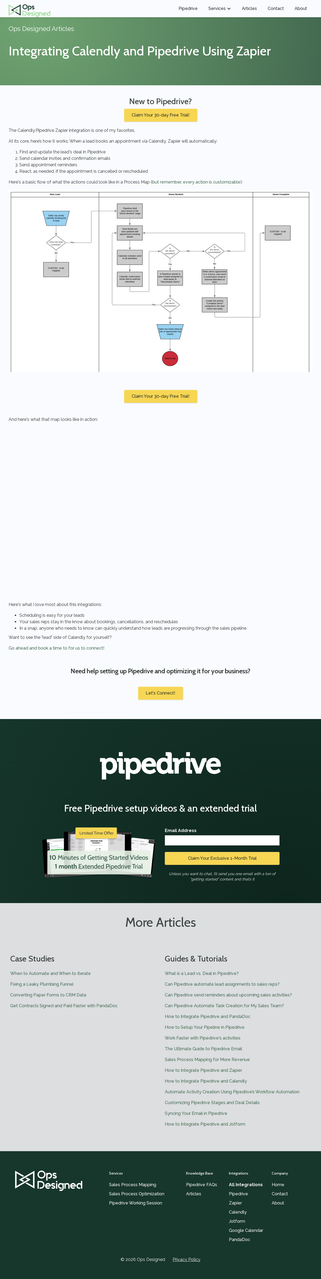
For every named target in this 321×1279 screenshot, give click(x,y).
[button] (219, 8)
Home (278, 1184)
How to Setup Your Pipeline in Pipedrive (205, 1027)
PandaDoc (239, 1239)
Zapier (235, 1203)
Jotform (237, 1221)
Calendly (238, 1212)
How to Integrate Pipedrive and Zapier (203, 1070)
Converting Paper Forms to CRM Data (48, 995)
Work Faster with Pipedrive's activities (202, 1038)
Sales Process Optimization (136, 1193)
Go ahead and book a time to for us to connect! (56, 648)
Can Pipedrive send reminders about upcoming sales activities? (228, 995)
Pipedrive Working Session (135, 1203)
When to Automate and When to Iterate (50, 973)
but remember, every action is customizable (196, 182)
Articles (249, 8)
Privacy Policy (186, 1259)
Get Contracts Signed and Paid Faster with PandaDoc (64, 1005)
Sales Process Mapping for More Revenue (207, 1059)
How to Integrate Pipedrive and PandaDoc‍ (207, 1016)
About (301, 8)
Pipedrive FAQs (201, 1184)
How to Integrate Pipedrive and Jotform (205, 1124)
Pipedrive (188, 8)
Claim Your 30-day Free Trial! (161, 115)
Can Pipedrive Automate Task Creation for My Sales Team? (224, 1005)
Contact (276, 8)
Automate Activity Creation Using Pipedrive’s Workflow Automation (232, 1091)
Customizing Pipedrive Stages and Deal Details (212, 1102)
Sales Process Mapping (132, 1184)
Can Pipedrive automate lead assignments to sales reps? (222, 984)
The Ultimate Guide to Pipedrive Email (203, 1048)
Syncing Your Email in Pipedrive (196, 1113)
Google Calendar (246, 1230)
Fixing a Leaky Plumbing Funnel (42, 984)
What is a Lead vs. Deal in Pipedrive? (202, 973)
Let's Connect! (160, 693)
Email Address (181, 830)
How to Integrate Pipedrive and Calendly (206, 1081)
